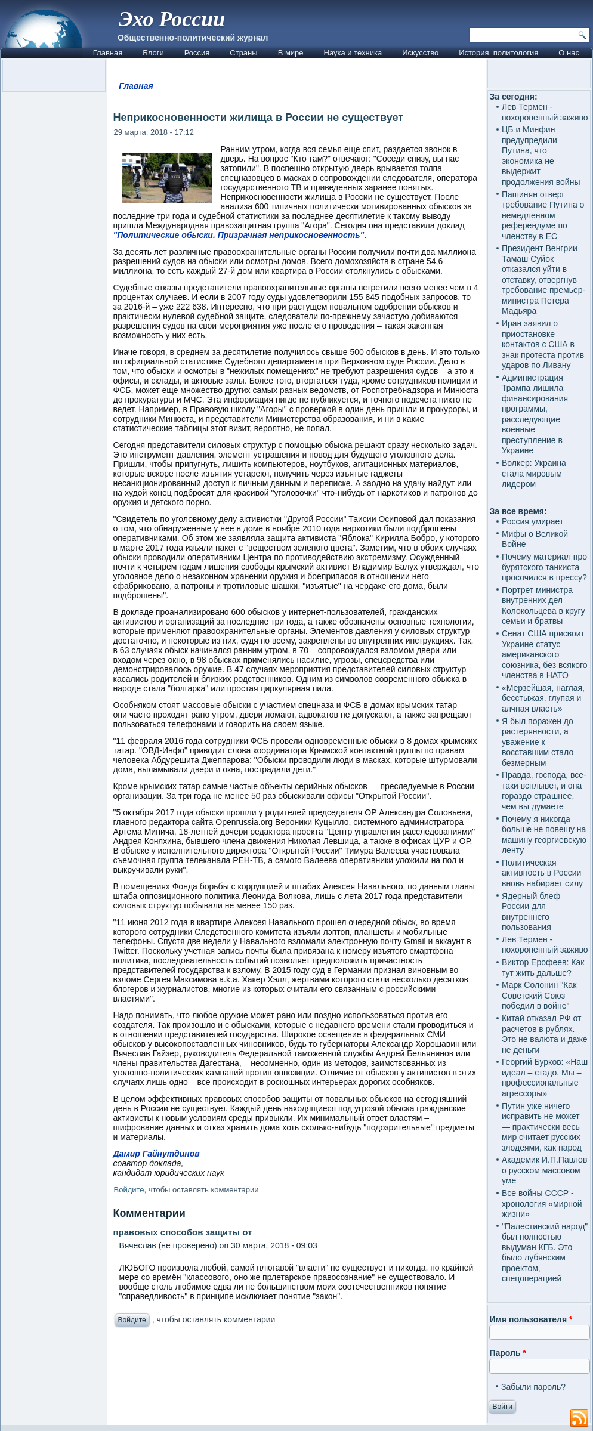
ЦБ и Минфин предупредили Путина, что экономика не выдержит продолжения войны (541, 156)
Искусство (420, 52)
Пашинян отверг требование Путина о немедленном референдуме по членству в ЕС (543, 215)
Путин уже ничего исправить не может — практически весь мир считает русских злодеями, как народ (542, 1126)
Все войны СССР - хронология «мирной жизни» (542, 1203)
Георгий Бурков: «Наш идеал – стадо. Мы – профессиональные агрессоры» (545, 1077)
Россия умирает (532, 521)
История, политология (498, 52)
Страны (243, 52)
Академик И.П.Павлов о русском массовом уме (544, 1170)
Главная (107, 52)
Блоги (153, 52)
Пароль (507, 1353)
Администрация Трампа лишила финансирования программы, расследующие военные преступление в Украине (535, 414)
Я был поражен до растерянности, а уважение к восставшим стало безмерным (537, 742)
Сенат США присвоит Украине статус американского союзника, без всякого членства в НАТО (545, 654)
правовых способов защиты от (182, 1232)
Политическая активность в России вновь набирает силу (542, 873)
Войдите (129, 1189)
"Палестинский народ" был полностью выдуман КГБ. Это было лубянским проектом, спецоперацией (545, 1253)
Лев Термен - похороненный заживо (545, 112)
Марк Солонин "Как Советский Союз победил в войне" (539, 995)
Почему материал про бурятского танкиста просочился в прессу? (544, 567)
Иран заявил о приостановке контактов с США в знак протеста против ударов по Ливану (543, 344)
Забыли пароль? (533, 1387)
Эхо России (172, 19)
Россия (197, 52)
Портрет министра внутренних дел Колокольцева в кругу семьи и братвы (543, 605)
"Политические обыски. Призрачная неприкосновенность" (239, 235)
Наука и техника (353, 52)
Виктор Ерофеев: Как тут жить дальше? (543, 967)
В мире (291, 52)
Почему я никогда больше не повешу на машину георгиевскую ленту (544, 834)
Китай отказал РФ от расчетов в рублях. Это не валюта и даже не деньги (545, 1034)
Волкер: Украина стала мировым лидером (534, 473)
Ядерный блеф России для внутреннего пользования (531, 911)
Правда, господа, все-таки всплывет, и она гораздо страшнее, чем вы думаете (544, 790)
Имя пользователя (530, 1319)
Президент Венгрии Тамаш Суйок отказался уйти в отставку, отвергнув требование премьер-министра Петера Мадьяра (543, 279)
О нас (568, 52)
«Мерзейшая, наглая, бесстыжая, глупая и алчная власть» (543, 698)
